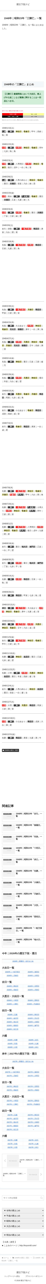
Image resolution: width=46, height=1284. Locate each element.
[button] (41, 1197)
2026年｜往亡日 (12, 1029)
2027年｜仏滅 (33, 1144)
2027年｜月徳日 (33, 1090)
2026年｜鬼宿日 (33, 972)
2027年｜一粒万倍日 (12, 1072)
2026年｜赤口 (33, 1047)
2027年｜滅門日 (33, 1126)
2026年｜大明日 (33, 975)
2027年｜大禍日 (33, 1122)
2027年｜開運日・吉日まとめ (23, 1061)
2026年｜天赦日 (12, 975)
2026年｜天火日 (33, 1018)
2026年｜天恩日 (33, 986)
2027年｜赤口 (33, 1147)
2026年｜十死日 (12, 1000)
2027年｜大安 (12, 1147)
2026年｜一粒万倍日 (12, 972)
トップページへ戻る (12, 1276)
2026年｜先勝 (12, 1040)
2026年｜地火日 (12, 1022)
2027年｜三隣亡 (12, 1104)
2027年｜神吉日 (12, 1086)
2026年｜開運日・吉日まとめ (23, 961)
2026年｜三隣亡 (12, 1004)
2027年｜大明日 (33, 1076)
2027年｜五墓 (12, 1115)
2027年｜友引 (33, 1140)
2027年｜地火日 (12, 1122)
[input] (23, 1197)
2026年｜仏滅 (33, 1043)
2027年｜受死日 (33, 1101)
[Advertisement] (23, 56)
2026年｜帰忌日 (33, 1014)
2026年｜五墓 (12, 1014)
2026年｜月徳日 (33, 990)
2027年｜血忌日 (12, 1118)
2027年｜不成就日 (33, 1104)
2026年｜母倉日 (12, 990)
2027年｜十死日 (12, 1101)
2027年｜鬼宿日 (33, 1072)
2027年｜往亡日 (12, 1129)
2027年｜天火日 (33, 1118)
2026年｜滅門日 (33, 1025)
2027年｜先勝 (12, 1140)
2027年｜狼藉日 (12, 1126)
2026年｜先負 (12, 1043)
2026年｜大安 (12, 1047)
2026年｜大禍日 (33, 1022)
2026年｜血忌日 (12, 1018)
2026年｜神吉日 (12, 986)
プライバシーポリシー (34, 1276)
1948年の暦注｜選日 (10, 750)
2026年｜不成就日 (33, 1004)
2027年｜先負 (12, 1144)
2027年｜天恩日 (33, 1086)
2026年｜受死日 (33, 1000)
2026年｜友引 (33, 1040)
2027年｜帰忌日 (33, 1115)
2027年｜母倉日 (12, 1090)
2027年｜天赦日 (12, 1076)
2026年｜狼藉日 (12, 1025)
